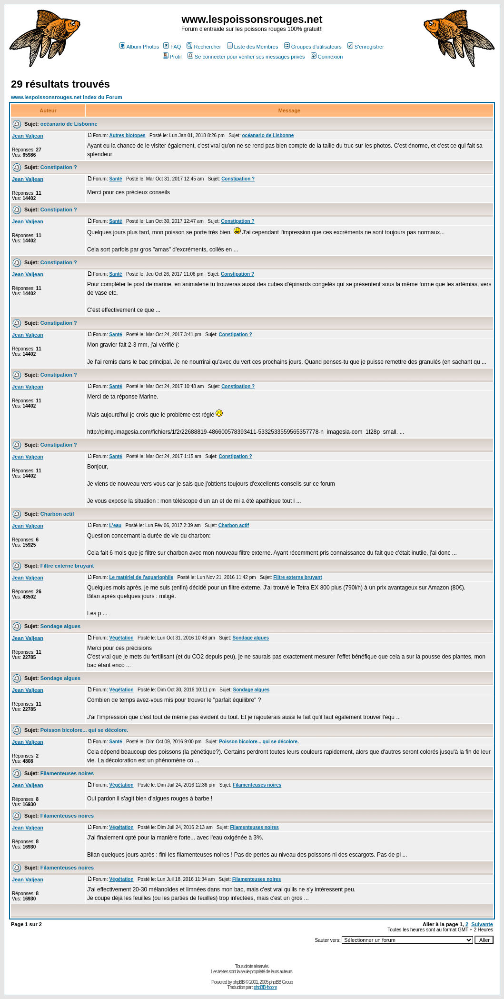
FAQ (172, 47)
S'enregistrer (365, 47)
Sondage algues (60, 626)
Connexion (327, 57)
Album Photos (139, 47)
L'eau (115, 525)
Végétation (121, 637)
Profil (172, 57)
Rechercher (204, 47)
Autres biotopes (127, 135)
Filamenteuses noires (67, 773)
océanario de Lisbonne (69, 124)
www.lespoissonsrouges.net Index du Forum (66, 97)
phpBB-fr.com (265, 987)
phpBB (239, 982)
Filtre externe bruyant (67, 566)
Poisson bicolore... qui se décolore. (84, 730)
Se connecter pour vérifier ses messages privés (246, 57)
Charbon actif (57, 514)
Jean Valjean (27, 136)
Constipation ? (58, 167)
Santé (115, 178)
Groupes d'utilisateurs (313, 47)
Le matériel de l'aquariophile (141, 577)
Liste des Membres (252, 47)
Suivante (482, 924)
